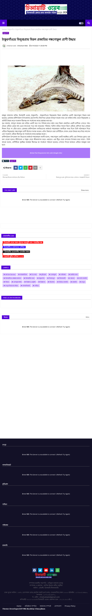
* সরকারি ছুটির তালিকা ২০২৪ (13, 256)
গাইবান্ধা (63, 274)
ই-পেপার (34, 274)
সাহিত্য (37, 286)
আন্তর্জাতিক (23, 274)
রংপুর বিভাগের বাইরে (12, 286)
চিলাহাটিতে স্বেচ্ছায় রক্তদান (13, 278)
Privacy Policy (70, 606)
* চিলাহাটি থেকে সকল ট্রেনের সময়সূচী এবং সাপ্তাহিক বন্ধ (23, 242)
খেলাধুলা (53, 274)
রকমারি (74, 282)
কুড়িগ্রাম (43, 274)
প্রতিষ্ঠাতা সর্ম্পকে (30, 606)
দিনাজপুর (52, 278)
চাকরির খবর (74, 274)
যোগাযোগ (57, 606)
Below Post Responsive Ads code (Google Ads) (46, 153)
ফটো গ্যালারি (83, 278)
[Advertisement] (45, 56)
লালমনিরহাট (26, 286)
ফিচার (7, 282)
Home (4, 29)
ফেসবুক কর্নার (17, 282)
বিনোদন (52, 282)
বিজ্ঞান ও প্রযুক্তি (30, 282)
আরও (87, 317)
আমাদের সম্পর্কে (45, 606)
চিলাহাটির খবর (30, 278)
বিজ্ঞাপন (42, 282)
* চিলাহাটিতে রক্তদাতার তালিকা (14, 247)
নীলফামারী (62, 278)
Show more (85, 190)
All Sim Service (10, 274)
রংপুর (83, 282)
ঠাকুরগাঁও (11, 29)
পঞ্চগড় (72, 278)
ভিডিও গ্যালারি (63, 282)
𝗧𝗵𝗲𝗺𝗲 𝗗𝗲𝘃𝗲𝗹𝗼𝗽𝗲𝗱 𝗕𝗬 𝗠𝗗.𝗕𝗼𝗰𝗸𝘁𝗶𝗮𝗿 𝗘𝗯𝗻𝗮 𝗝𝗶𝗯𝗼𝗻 (23, 609)
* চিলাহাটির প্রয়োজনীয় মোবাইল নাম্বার (16, 252)
